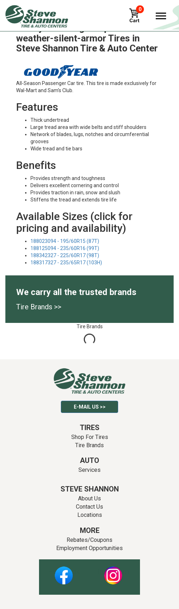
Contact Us (89, 506)
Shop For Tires (89, 437)
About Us (89, 498)
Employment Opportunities (89, 548)
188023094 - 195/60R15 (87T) (64, 241)
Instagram (113, 571)
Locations (89, 514)
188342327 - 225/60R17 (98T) (64, 255)
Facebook (64, 571)
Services (89, 469)
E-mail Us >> (90, 407)
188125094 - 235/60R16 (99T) (64, 248)
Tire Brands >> (38, 307)
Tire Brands (89, 445)
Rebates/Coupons (89, 539)
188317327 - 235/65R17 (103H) (66, 262)
